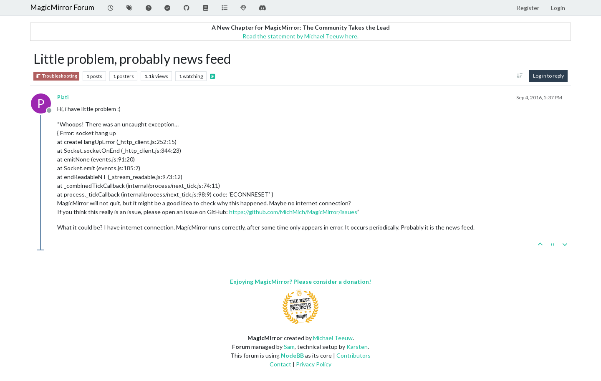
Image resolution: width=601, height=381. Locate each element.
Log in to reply (548, 76)
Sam (289, 346)
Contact (280, 364)
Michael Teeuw (333, 337)
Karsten (357, 346)
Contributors (353, 355)
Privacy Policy (313, 364)
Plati (62, 97)
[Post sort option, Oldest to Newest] (520, 76)
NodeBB (292, 355)
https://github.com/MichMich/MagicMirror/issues (293, 211)
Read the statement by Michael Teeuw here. (300, 36)
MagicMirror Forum (62, 7)
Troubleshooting (56, 76)
